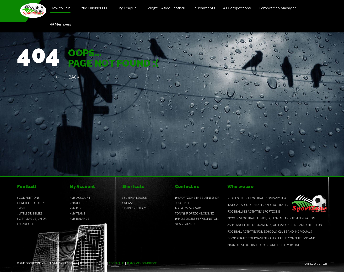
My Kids (76, 208)
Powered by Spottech (315, 263)
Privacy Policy (134, 208)
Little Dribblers (29, 213)
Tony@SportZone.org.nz (194, 213)
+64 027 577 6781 (188, 208)
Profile (76, 203)
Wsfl (21, 208)
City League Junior (32, 219)
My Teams (77, 213)
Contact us (116, 263)
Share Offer (27, 224)
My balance (79, 219)
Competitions (28, 198)
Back (67, 77)
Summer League (134, 198)
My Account (80, 198)
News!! (127, 203)
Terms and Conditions (142, 263)
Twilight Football (32, 203)
